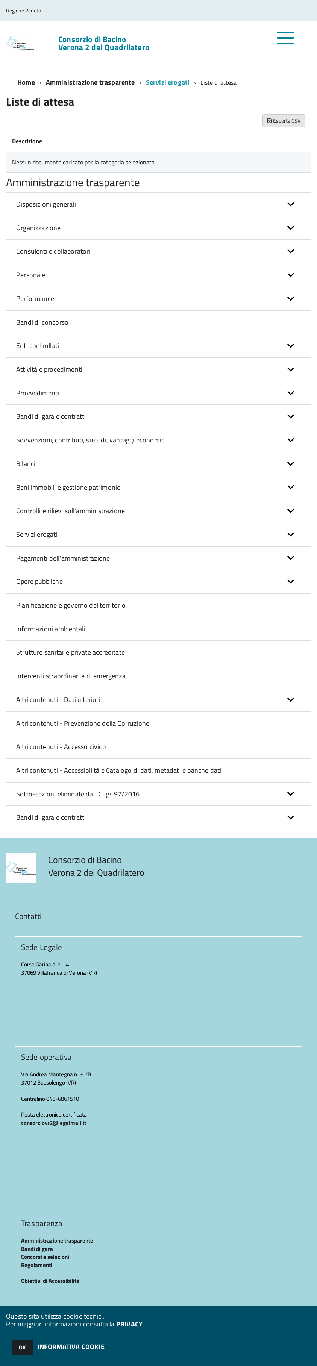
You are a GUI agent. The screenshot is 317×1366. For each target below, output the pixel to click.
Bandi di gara (37, 1248)
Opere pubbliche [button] (39, 581)
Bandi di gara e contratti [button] (51, 416)
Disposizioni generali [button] (46, 204)
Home (26, 82)
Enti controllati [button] (37, 345)
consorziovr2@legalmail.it (53, 1122)
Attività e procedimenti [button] (49, 369)
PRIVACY (129, 1324)
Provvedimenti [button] (37, 393)
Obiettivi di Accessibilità (50, 1280)
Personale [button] (31, 275)
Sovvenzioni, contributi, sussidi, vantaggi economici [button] (91, 440)
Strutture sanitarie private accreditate (70, 652)
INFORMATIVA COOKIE (71, 1347)
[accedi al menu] (285, 42)
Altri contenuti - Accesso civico (61, 746)
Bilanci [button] (25, 464)
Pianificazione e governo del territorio (71, 605)
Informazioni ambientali (50, 629)
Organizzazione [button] (38, 228)
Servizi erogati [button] (37, 534)
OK (22, 1347)
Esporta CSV (283, 121)
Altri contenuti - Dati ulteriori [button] (58, 699)
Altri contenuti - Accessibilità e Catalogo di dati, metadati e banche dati (118, 770)
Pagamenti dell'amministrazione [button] (63, 558)
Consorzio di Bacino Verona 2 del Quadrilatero (103, 43)
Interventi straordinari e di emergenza (71, 676)
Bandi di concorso (42, 322)
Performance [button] (35, 298)
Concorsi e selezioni (45, 1256)
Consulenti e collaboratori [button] (53, 251)
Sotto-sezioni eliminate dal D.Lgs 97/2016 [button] (78, 794)
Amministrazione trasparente (90, 82)
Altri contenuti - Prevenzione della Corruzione (82, 723)
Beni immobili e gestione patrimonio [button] (68, 487)
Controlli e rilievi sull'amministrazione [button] (70, 511)
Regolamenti (36, 1265)
